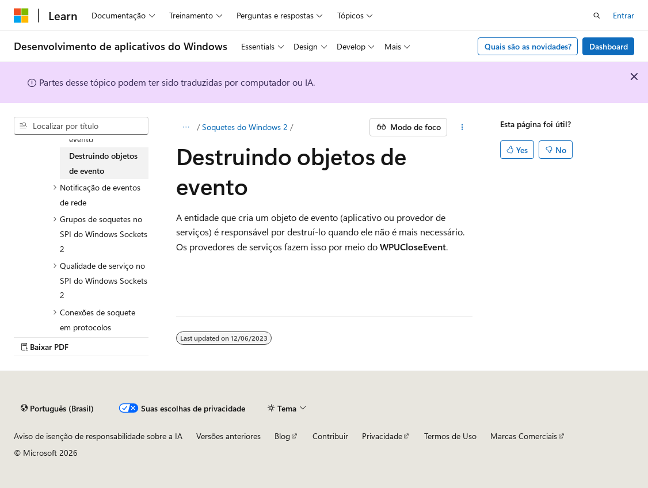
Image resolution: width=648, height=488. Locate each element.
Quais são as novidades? (528, 46)
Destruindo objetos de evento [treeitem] (103, 163)
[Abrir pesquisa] (596, 15)
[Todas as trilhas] (186, 127)
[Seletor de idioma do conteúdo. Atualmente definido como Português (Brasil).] (57, 408)
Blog (282, 435)
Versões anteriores (228, 435)
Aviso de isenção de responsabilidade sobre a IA (98, 435)
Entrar (623, 15)
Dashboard (608, 46)
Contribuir (330, 435)
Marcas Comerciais (523, 435)
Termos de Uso (450, 435)
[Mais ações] (462, 127)
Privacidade (382, 435)
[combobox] (81, 126)
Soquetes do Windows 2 (245, 126)
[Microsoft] (21, 15)
